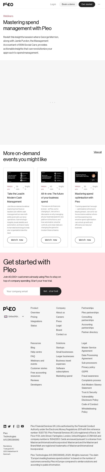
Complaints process (91, 380)
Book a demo (68, 4)
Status (34, 325)
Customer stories (39, 368)
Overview (35, 312)
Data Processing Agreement (90, 357)
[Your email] (21, 291)
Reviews (35, 380)
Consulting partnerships (88, 318)
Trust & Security (89, 392)
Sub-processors (89, 363)
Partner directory (90, 332)
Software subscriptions (62, 370)
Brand (59, 330)
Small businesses (64, 352)
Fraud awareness (90, 376)
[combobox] (11, 316)
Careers (60, 317)
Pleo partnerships (90, 312)
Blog (33, 347)
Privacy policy (88, 367)
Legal (59, 325)
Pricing (34, 317)
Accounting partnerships (88, 326)
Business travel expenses (63, 362)
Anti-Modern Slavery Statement (91, 386)
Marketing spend (64, 376)
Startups (60, 347)
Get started (50, 291)
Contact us (61, 334)
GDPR (85, 371)
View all (98, 152)
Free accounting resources (38, 374)
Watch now (17, 240)
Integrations (36, 321)
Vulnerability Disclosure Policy (90, 398)
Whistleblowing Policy (89, 410)
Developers (36, 385)
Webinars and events (37, 362)
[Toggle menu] (99, 4)
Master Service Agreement (89, 349)
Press (59, 321)
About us (60, 312)
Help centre (36, 352)
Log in (53, 4)
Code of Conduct (90, 404)
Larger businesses (65, 356)
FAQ (33, 356)
